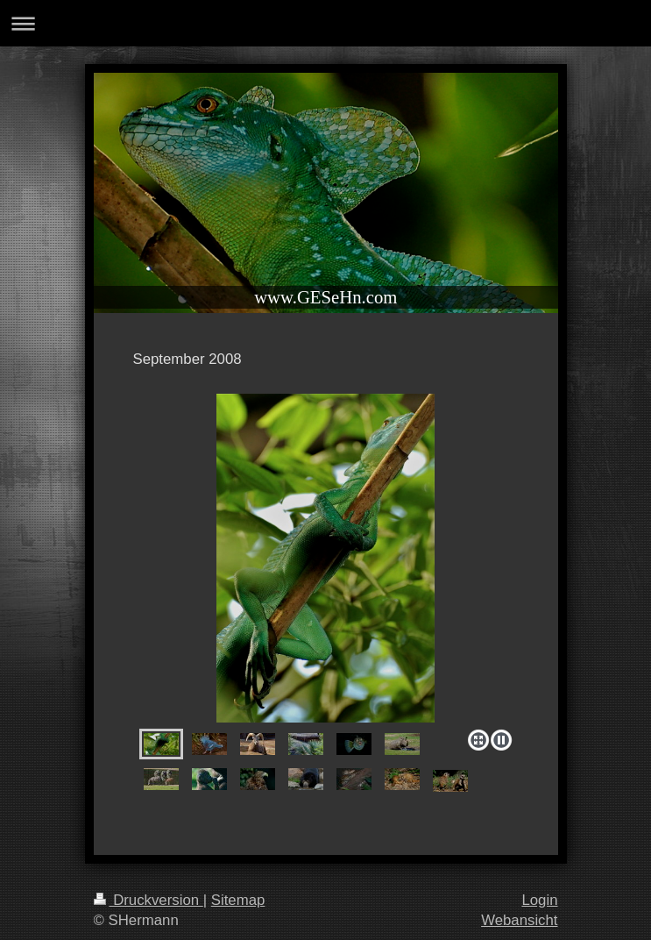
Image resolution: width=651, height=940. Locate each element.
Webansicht (519, 920)
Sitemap (238, 900)
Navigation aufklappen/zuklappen (325, 23)
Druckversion (148, 900)
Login (539, 900)
